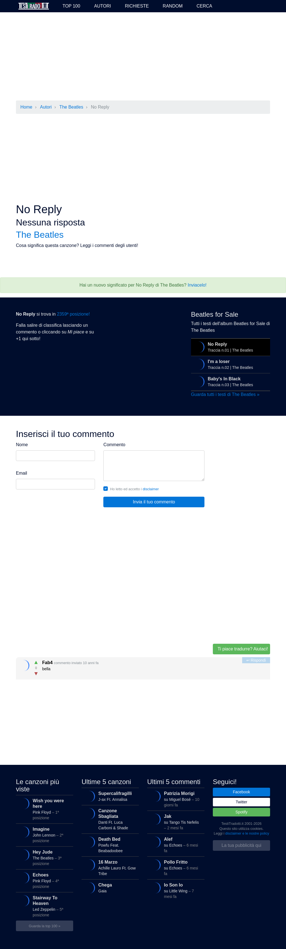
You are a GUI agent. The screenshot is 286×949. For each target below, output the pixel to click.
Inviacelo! (197, 285)
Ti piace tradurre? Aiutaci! (243, 649)
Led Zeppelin (44, 906)
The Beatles (71, 107)
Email (21, 473)
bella (144, 667)
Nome (22, 444)
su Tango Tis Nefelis (175, 821)
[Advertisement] (143, 57)
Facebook (241, 792)
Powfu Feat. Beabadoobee (109, 844)
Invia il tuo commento (154, 501)
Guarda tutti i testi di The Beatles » (225, 394)
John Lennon (44, 834)
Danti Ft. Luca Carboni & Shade (109, 819)
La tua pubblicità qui (241, 845)
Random (173, 6)
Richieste (137, 6)
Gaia (109, 888)
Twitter (241, 802)
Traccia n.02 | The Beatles (230, 364)
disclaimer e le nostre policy (247, 833)
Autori (102, 6)
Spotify (241, 812)
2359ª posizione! (73, 314)
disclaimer (151, 489)
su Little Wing (175, 890)
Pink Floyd (44, 808)
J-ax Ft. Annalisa (109, 796)
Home (26, 107)
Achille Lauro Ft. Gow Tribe (109, 867)
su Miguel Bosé (175, 798)
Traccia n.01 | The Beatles (230, 347)
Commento (114, 444)
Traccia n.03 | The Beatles (230, 382)
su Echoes (175, 844)
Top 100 (71, 6)
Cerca (204, 6)
